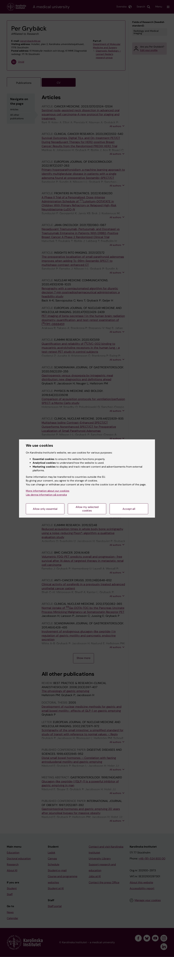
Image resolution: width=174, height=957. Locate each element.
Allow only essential (45, 509)
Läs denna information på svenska (46, 494)
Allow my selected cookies (87, 508)
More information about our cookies (47, 490)
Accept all (129, 509)
